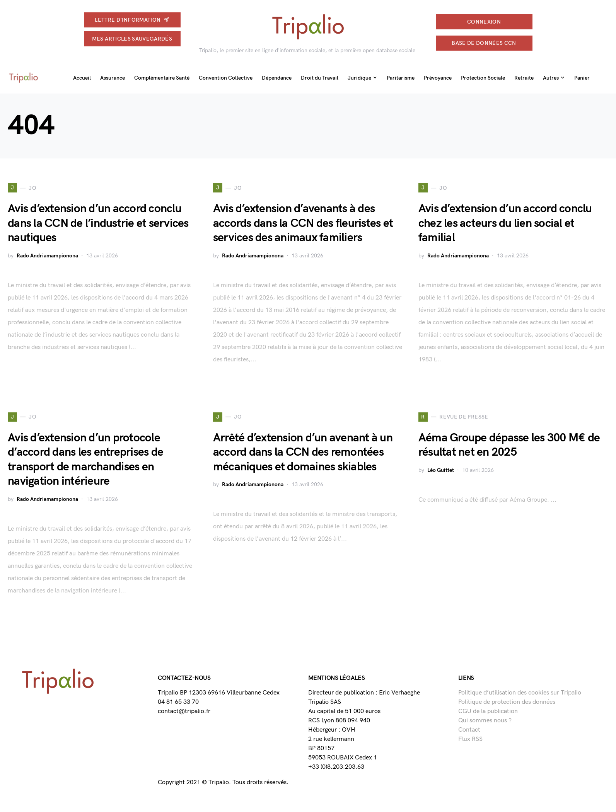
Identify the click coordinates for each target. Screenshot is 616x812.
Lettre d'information (132, 20)
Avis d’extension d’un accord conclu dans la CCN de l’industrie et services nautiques (98, 223)
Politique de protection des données (506, 702)
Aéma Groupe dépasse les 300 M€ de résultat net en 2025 (509, 445)
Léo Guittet (440, 470)
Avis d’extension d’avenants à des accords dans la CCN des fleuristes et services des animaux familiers (303, 223)
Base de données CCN (484, 43)
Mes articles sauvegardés (132, 39)
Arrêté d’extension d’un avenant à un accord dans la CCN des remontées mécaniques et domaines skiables (302, 452)
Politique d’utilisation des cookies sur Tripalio (519, 692)
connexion (484, 22)
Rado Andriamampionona (47, 255)
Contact (469, 730)
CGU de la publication (488, 711)
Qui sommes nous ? (485, 720)
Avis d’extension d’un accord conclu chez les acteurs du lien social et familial (505, 223)
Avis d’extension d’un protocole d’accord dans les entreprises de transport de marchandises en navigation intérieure (85, 460)
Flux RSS (470, 739)
